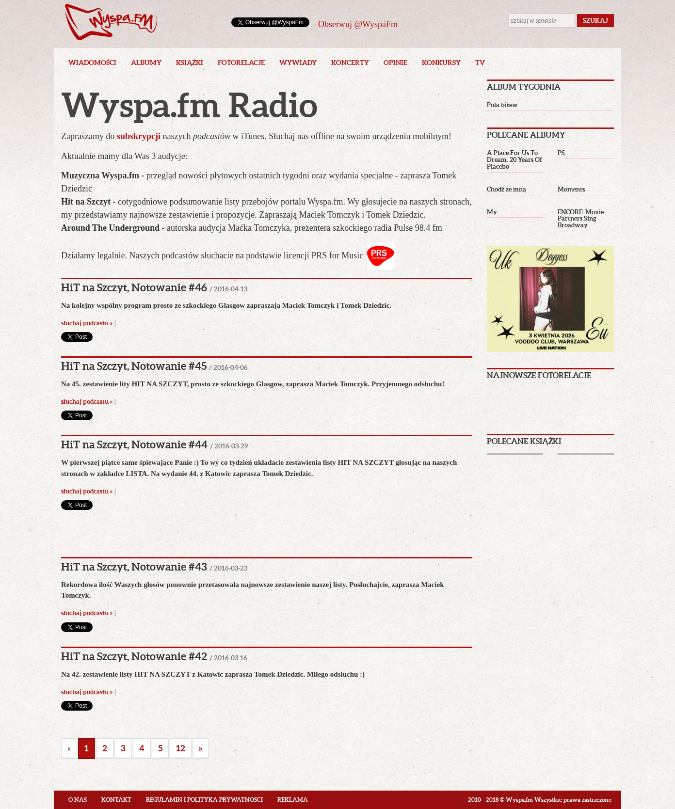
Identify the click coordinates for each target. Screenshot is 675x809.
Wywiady (298, 62)
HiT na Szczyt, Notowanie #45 (134, 366)
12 (180, 748)
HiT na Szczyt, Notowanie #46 (134, 287)
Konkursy (441, 62)
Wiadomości (92, 62)
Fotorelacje (241, 62)
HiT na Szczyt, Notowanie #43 (134, 566)
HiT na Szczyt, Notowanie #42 (134, 656)
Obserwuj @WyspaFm (358, 24)
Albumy (146, 62)
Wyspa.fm (111, 22)
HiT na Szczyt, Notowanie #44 (134, 444)
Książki (189, 62)
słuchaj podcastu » (86, 323)
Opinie (395, 62)
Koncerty (350, 62)
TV (480, 62)
